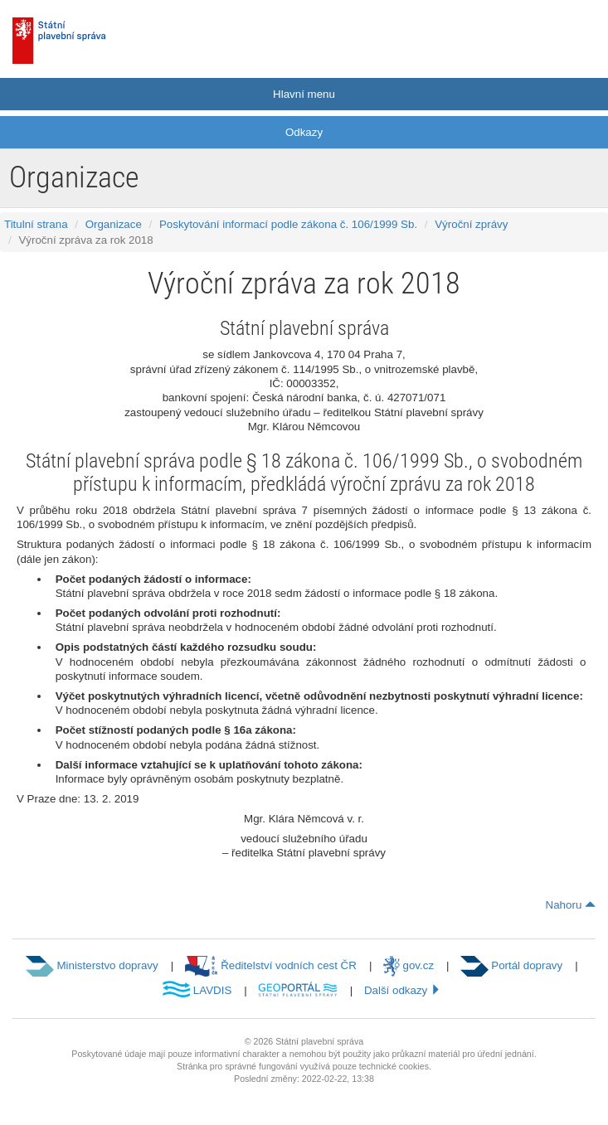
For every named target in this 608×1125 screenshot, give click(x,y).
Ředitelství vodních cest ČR (271, 965)
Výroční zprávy (471, 224)
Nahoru (571, 905)
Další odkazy (402, 990)
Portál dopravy (511, 965)
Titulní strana (36, 224)
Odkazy (304, 132)
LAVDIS (197, 990)
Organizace (113, 224)
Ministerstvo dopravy (92, 965)
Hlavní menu (304, 94)
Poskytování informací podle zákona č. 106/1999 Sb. (288, 224)
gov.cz (408, 965)
